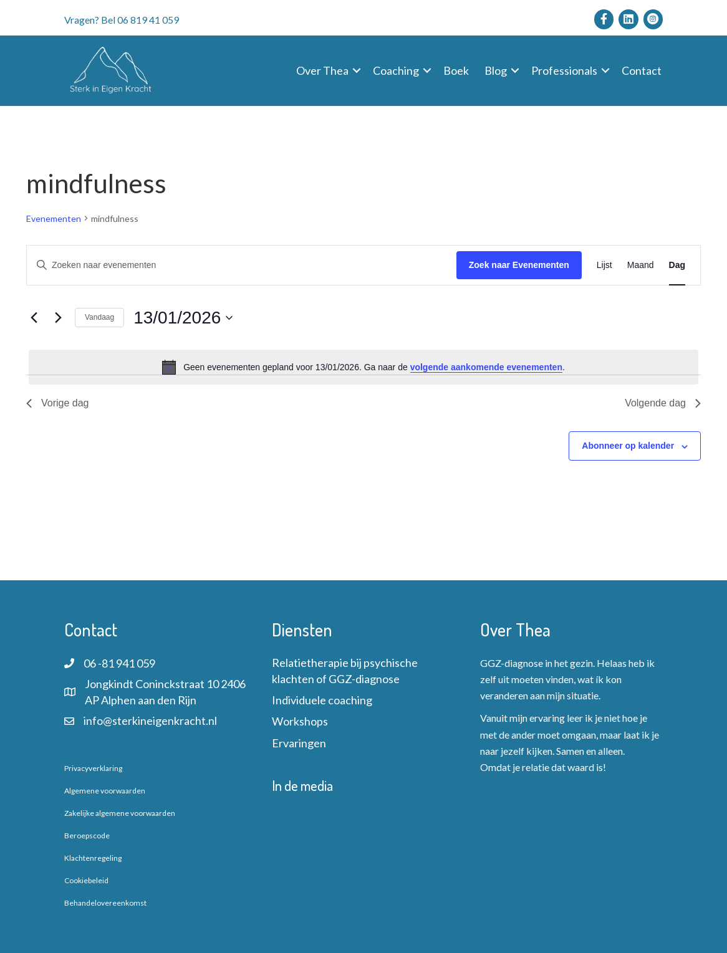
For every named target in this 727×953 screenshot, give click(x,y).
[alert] (363, 367)
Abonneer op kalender (628, 446)
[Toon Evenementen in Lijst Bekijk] (604, 265)
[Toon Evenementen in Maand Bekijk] (640, 265)
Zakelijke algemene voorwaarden (119, 813)
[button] (357, 70)
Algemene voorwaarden (104, 790)
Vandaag (99, 317)
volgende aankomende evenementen (486, 367)
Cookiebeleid (86, 880)
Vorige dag (57, 403)
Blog (495, 70)
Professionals (564, 70)
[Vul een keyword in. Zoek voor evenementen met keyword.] (241, 265)
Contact (642, 70)
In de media (302, 785)
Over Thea (322, 70)
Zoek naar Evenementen (519, 265)
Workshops (300, 721)
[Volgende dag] (58, 317)
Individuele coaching (322, 700)
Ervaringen (299, 743)
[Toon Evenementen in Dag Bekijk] (677, 265)
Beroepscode (87, 835)
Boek (456, 70)
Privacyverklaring (93, 768)
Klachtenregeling (93, 858)
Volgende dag (663, 403)
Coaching (396, 70)
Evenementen (53, 218)
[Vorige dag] (33, 317)
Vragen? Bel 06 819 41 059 (121, 20)
